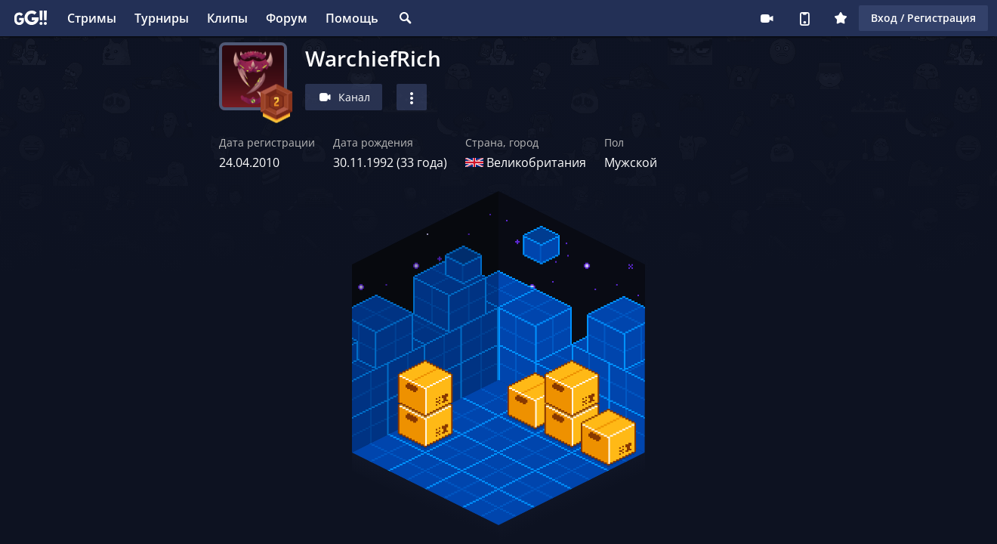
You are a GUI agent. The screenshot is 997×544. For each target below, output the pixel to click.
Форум (286, 18)
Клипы (227, 18)
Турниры (161, 18)
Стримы (91, 18)
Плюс (840, 18)
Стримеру (766, 18)
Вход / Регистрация (923, 18)
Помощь (352, 18)
